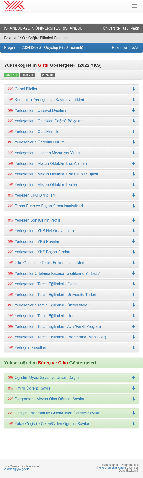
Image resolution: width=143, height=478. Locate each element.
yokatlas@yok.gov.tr (16, 469)
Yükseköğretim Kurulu (112, 467)
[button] (71, 100)
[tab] (71, 89)
